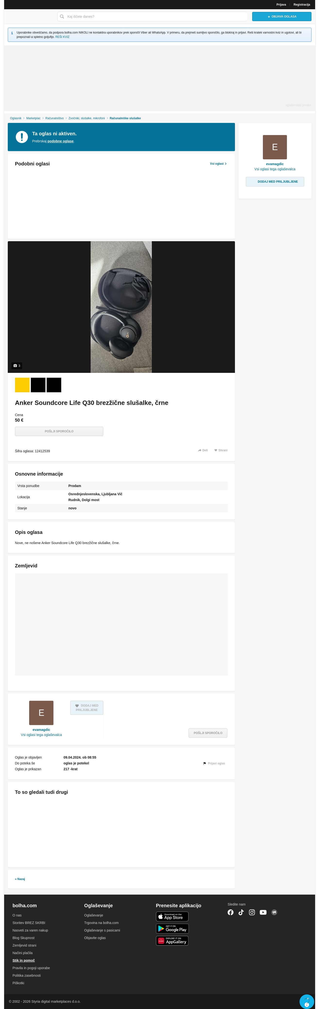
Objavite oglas (95, 938)
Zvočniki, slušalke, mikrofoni (87, 118)
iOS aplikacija (172, 916)
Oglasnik (15, 118)
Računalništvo (54, 118)
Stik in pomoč (24, 960)
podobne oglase (61, 141)
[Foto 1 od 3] (22, 385)
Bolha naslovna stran (29, 16)
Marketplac (33, 118)
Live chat (307, 1001)
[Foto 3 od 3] (54, 385)
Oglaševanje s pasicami (102, 930)
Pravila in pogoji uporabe (31, 968)
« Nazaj (20, 879)
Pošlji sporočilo (59, 431)
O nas (17, 915)
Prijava (281, 4)
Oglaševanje (93, 915)
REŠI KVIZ (62, 37)
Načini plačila (23, 953)
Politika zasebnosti (27, 975)
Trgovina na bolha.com (101, 923)
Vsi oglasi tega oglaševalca (41, 735)
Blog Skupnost (23, 938)
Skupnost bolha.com (274, 912)
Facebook (230, 912)
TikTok (241, 912)
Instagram (252, 912)
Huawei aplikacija (172, 941)
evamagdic (41, 730)
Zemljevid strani (24, 945)
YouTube (263, 912)
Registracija (301, 4)
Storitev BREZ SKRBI (29, 923)
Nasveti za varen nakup (30, 930)
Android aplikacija (172, 928)
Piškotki (18, 983)
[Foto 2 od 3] (38, 385)
